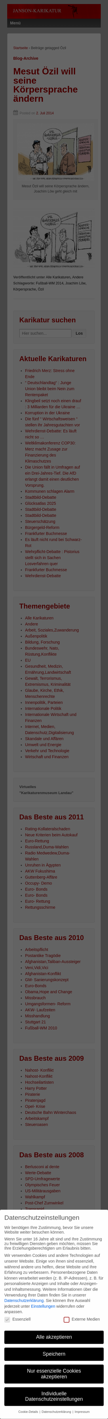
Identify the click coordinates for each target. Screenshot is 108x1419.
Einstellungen (43, 1300)
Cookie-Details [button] (28, 1406)
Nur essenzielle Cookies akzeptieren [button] (54, 1368)
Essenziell (17, 1313)
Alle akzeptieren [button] (54, 1331)
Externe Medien (82, 1313)
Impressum (82, 1406)
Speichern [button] (54, 1348)
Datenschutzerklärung (23, 1294)
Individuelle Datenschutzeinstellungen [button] (54, 1390)
